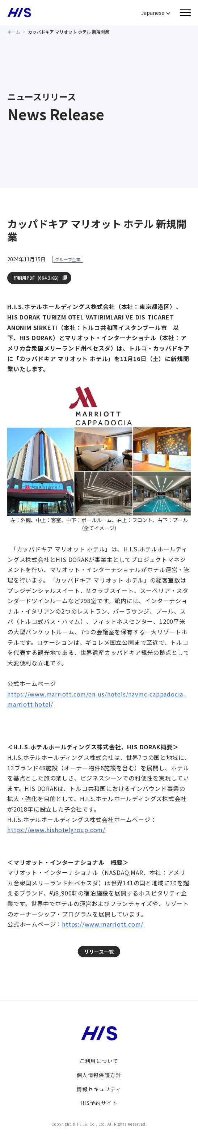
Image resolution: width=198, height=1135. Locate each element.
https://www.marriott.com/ (102, 924)
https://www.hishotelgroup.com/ (56, 829)
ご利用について (99, 1060)
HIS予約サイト (99, 1102)
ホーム (13, 32)
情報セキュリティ (99, 1089)
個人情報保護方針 (99, 1075)
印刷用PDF (36, 278)
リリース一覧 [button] (99, 951)
